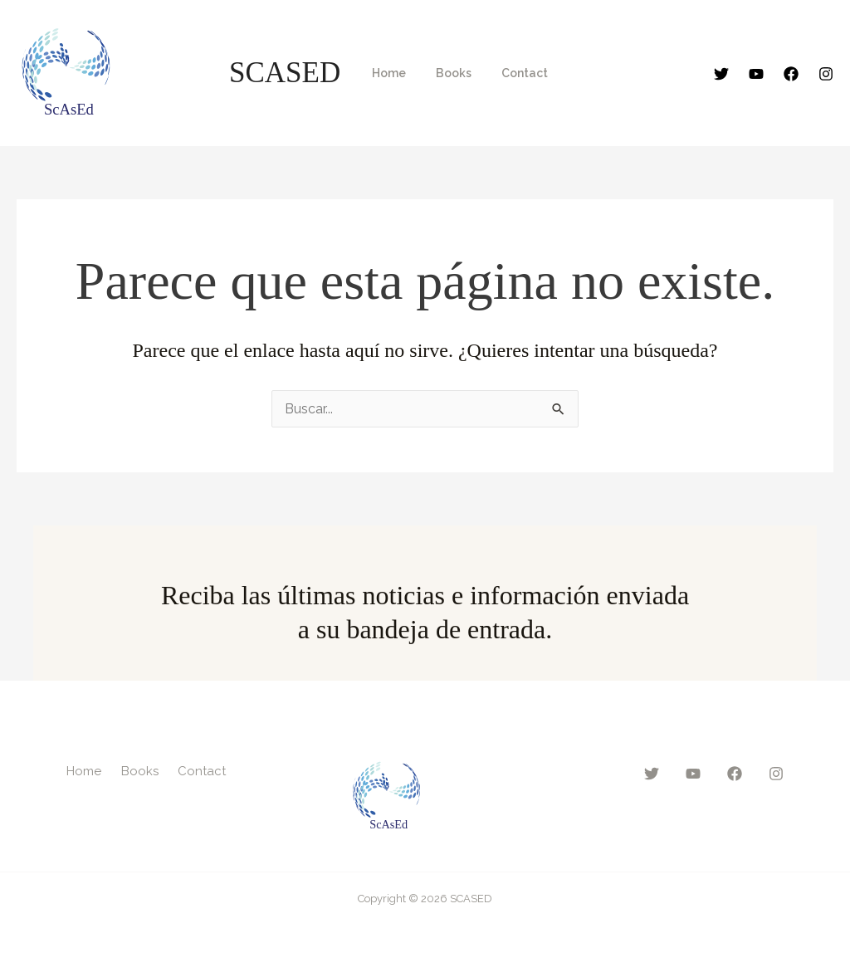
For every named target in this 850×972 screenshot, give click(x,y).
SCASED (284, 72)
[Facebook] (791, 73)
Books (444, 73)
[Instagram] (825, 73)
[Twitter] (721, 73)
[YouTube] (756, 73)
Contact (508, 73)
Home (386, 73)
